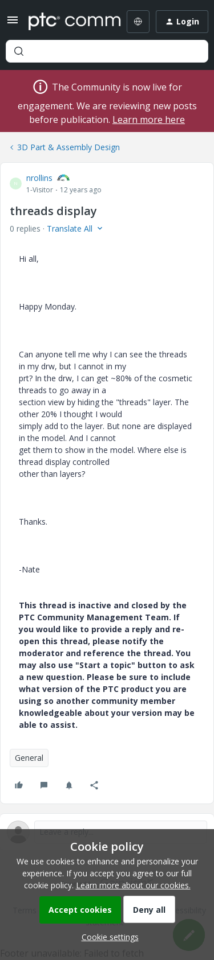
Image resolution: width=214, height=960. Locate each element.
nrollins (39, 177)
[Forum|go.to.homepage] (66, 22)
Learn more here (148, 119)
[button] (12, 23)
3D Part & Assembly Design (68, 147)
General (29, 757)
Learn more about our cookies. (133, 885)
